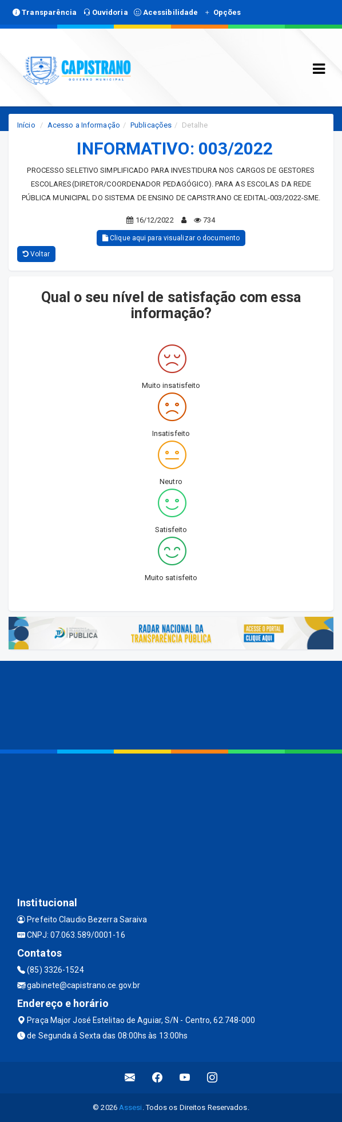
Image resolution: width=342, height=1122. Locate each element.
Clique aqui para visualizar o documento (171, 238)
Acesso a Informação (83, 125)
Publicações (151, 125)
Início (26, 125)
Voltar (36, 254)
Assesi (130, 1107)
